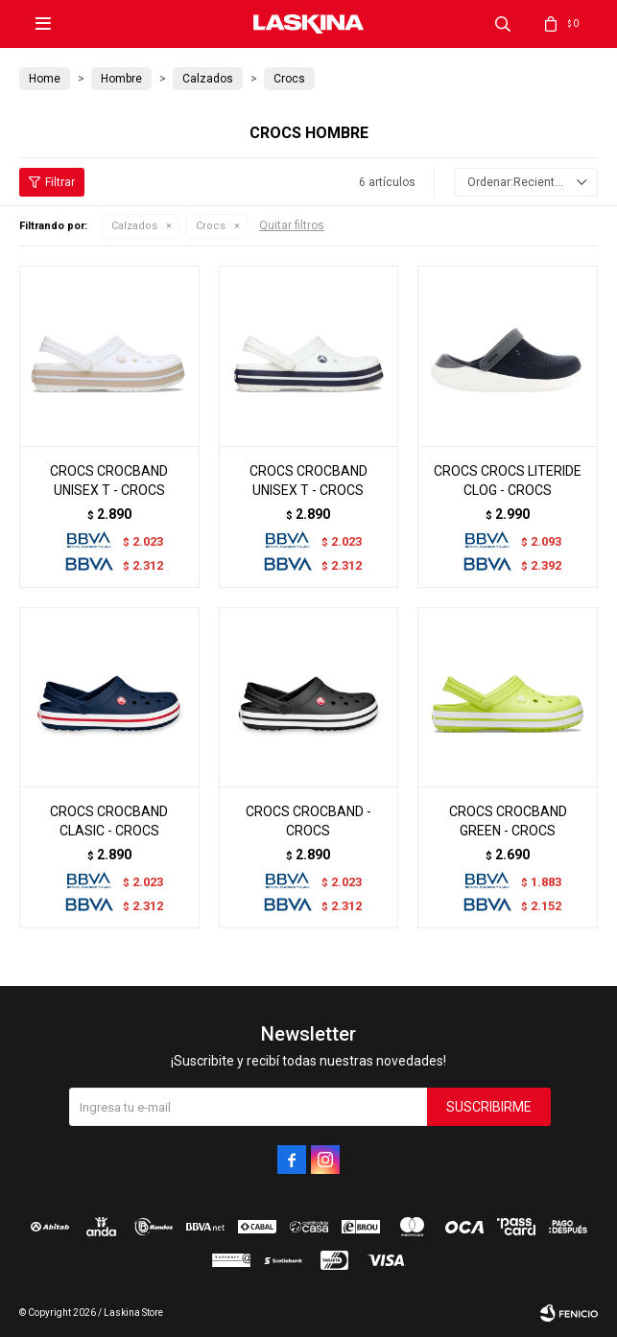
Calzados (134, 226)
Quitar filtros (291, 225)
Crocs (210, 226)
